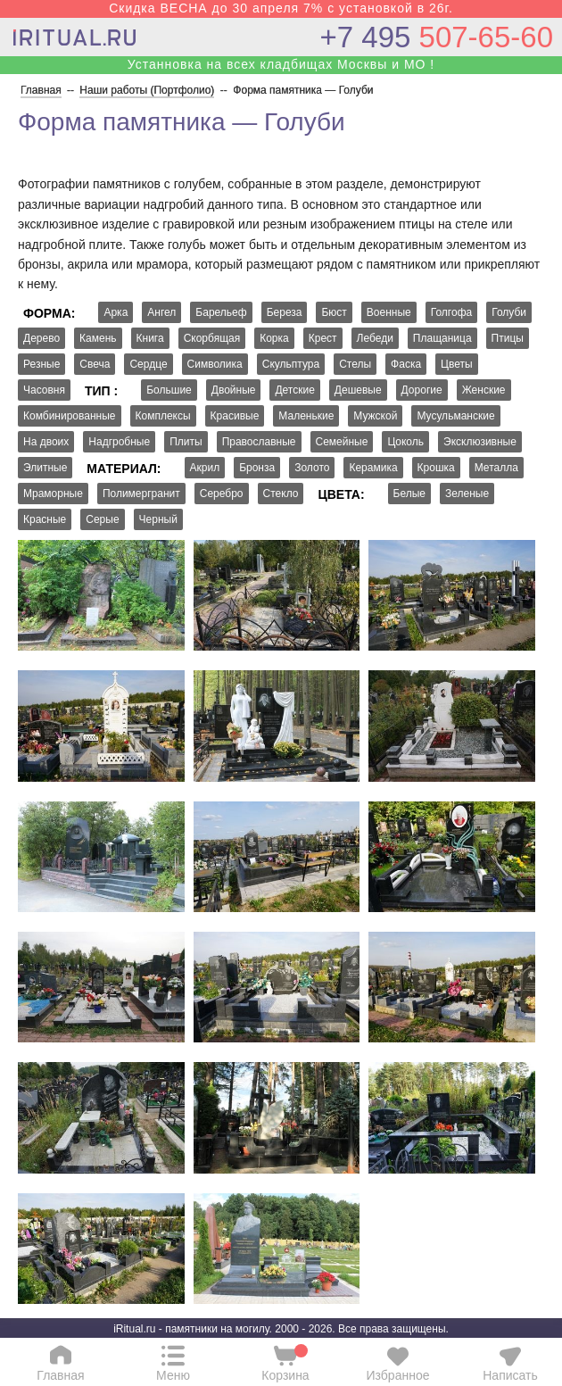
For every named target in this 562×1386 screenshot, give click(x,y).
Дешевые (358, 390)
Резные (41, 364)
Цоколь (405, 442)
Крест (323, 338)
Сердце (148, 364)
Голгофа (451, 312)
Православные (259, 442)
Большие (169, 390)
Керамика (373, 467)
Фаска (406, 364)
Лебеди (375, 338)
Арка (115, 312)
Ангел (161, 312)
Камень (97, 338)
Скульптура (290, 364)
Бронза (257, 467)
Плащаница (442, 338)
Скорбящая (212, 338)
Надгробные (119, 442)
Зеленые (467, 493)
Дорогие (421, 390)
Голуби (509, 312)
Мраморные (53, 493)
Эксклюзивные (480, 442)
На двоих (46, 442)
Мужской (375, 416)
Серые (102, 519)
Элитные (45, 467)
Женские (484, 390)
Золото (311, 467)
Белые (409, 493)
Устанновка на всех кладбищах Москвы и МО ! (281, 64)
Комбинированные (69, 416)
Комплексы (163, 416)
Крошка (436, 467)
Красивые (235, 416)
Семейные (342, 442)
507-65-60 (436, 37)
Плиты (185, 442)
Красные (44, 519)
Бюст (333, 312)
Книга (150, 338)
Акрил (205, 467)
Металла (496, 467)
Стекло (281, 493)
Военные (389, 312)
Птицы (508, 338)
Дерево (41, 338)
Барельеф (220, 312)
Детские (294, 390)
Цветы (457, 364)
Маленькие (306, 416)
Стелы (355, 364)
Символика (215, 364)
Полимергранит (141, 493)
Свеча (94, 364)
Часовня (44, 390)
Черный (158, 519)
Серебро (222, 493)
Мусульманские (455, 416)
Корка (274, 338)
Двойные (233, 390)
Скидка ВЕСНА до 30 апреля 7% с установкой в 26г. (281, 8)
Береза (284, 312)
